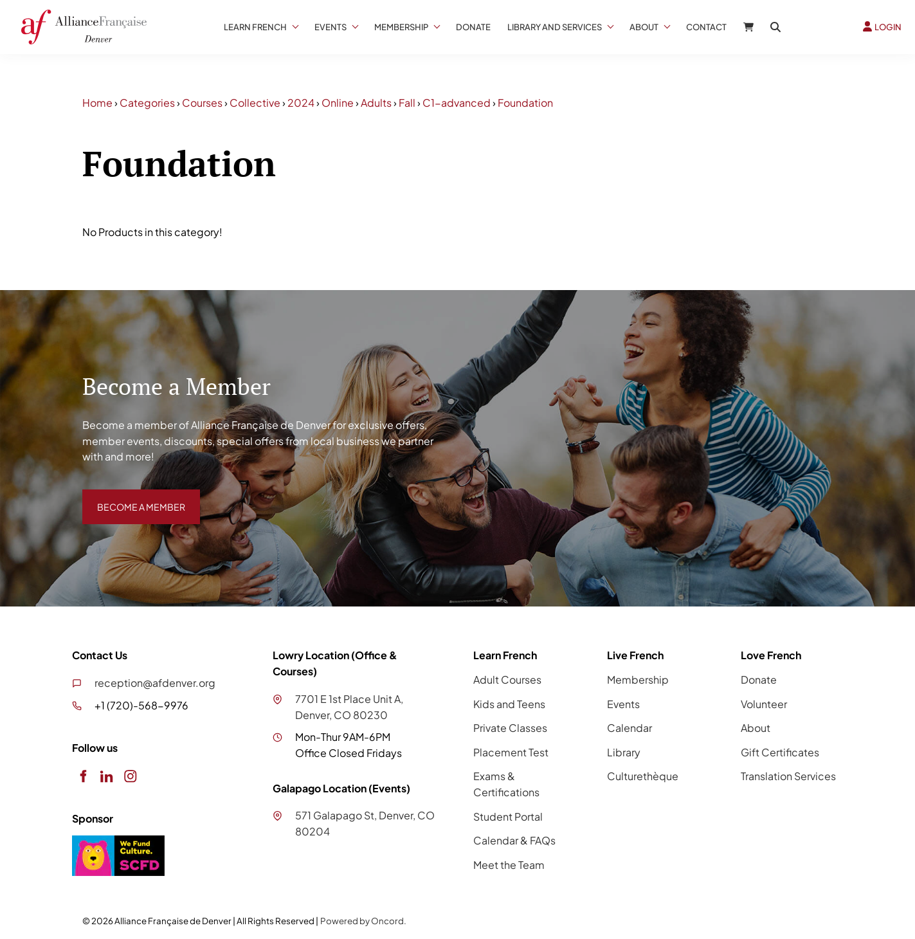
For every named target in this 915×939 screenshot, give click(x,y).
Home (97, 102)
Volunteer (764, 704)
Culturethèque (642, 776)
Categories (147, 102)
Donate (473, 27)
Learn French (255, 27)
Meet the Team (509, 864)
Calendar (629, 727)
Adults (376, 102)
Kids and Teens (509, 704)
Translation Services (788, 776)
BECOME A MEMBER (131, 497)
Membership (401, 27)
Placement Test (510, 752)
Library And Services (554, 27)
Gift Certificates (780, 752)
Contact (706, 27)
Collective (255, 102)
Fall (407, 102)
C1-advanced (456, 102)
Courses (202, 102)
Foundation (525, 102)
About (644, 27)
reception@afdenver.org (155, 682)
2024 (300, 102)
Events (330, 27)
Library (623, 752)
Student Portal (508, 816)
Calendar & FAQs (514, 840)
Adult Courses (507, 679)
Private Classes (510, 727)
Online (338, 102)
